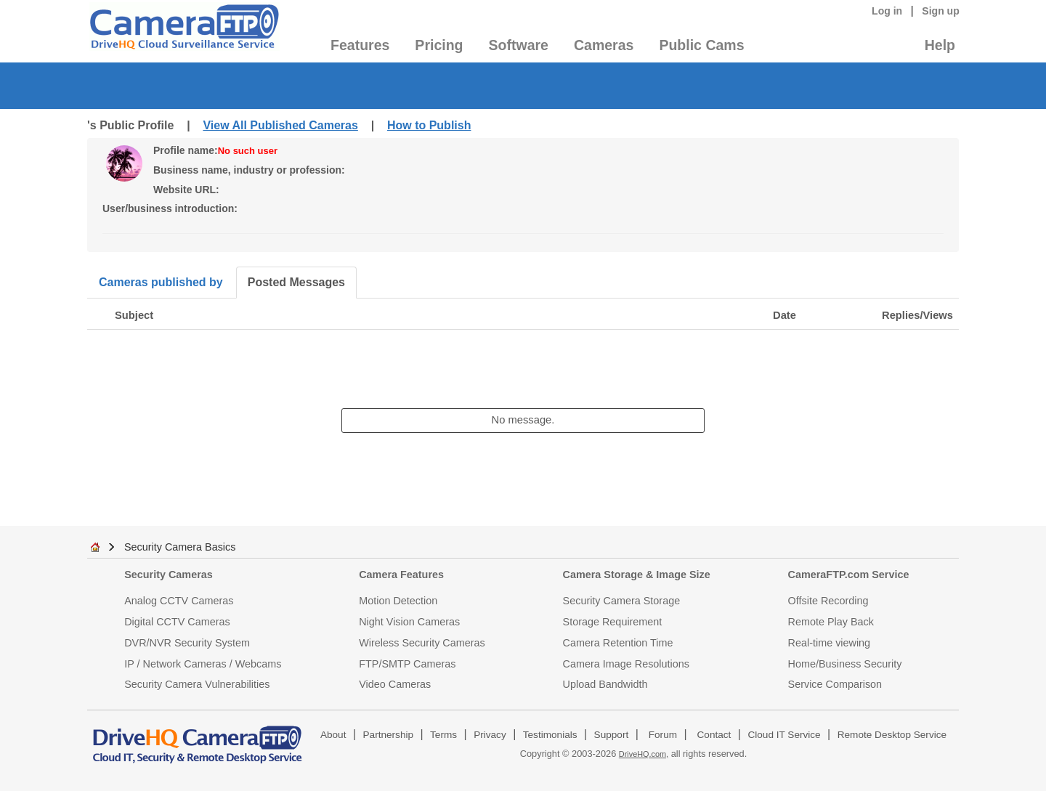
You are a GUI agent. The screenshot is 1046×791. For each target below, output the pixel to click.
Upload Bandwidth (605, 684)
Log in (887, 11)
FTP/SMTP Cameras (407, 664)
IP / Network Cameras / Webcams (202, 664)
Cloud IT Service (783, 734)
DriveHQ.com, (643, 754)
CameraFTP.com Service (848, 574)
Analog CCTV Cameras (178, 601)
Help (940, 45)
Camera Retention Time (618, 643)
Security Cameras (168, 574)
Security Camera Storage (622, 601)
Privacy (490, 734)
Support (611, 734)
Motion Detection (398, 601)
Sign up (941, 11)
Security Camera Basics (180, 547)
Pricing (439, 45)
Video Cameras (395, 684)
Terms (443, 734)
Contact (714, 734)
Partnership (388, 734)
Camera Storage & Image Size (636, 574)
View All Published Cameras (280, 125)
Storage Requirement (612, 622)
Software (518, 45)
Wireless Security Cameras (422, 643)
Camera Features (401, 574)
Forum (663, 734)
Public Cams (701, 45)
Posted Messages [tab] (296, 282)
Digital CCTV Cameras (177, 622)
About (333, 734)
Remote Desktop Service (892, 734)
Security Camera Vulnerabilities (196, 684)
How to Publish (429, 125)
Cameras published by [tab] (161, 282)
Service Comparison (835, 684)
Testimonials (550, 734)
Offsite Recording (828, 601)
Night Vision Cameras (409, 622)
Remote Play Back (831, 622)
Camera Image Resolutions (626, 664)
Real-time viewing (829, 643)
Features (360, 45)
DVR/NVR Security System (187, 643)
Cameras (603, 45)
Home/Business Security (845, 664)
